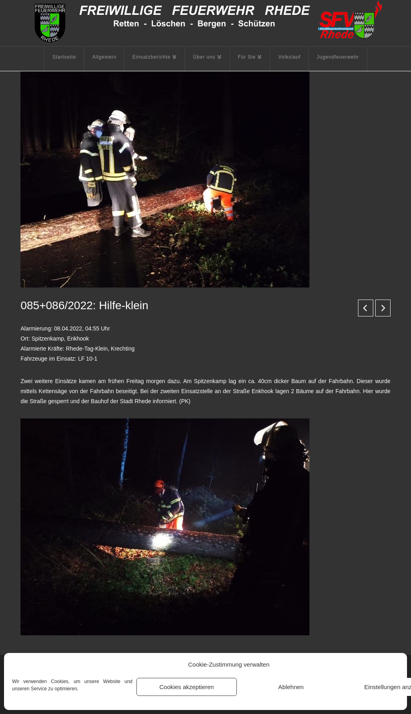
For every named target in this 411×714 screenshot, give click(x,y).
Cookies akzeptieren (186, 686)
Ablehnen (290, 686)
